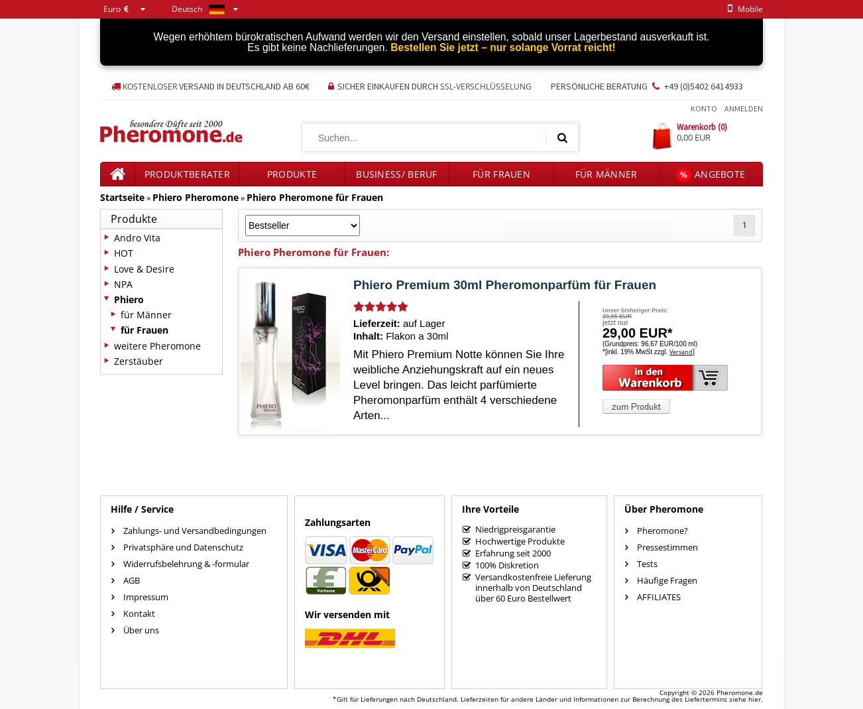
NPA (123, 284)
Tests (647, 564)
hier (754, 699)
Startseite (122, 197)
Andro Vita (137, 237)
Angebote (711, 175)
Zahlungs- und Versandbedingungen (194, 531)
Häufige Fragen (667, 580)
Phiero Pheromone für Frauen (315, 197)
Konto (704, 108)
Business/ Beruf (396, 174)
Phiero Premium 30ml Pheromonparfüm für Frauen (504, 285)
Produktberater (187, 174)
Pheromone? (662, 531)
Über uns (141, 630)
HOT (123, 253)
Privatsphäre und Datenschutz (183, 547)
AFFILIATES (659, 597)
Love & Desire (144, 269)
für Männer (606, 174)
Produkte (292, 174)
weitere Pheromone (157, 346)
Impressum (145, 597)
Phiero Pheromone (195, 197)
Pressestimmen (667, 547)
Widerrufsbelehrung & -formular (186, 564)
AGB (131, 580)
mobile (743, 9)
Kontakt (139, 613)
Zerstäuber (138, 361)
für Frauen (501, 174)
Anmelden (743, 108)
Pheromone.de (740, 692)
